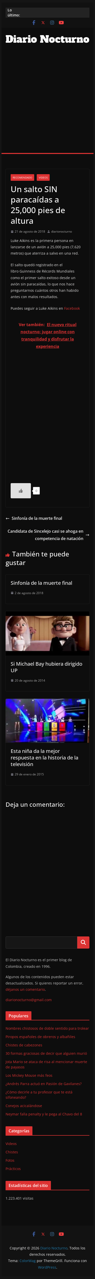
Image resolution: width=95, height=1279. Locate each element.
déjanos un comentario (25, 989)
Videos (43, 177)
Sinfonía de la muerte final (34, 518)
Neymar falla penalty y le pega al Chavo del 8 (44, 1114)
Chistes (12, 1152)
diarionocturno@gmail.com (29, 999)
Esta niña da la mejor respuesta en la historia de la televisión (44, 758)
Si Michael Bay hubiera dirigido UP (46, 667)
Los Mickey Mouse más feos (29, 1075)
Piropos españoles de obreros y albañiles (40, 1036)
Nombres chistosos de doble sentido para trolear (47, 1028)
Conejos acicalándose (24, 1105)
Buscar (83, 942)
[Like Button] (21, 490)
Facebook (72, 308)
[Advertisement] (47, 103)
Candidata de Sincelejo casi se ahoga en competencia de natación (48, 534)
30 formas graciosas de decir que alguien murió (46, 1053)
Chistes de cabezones (24, 1045)
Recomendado (22, 177)
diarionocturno (61, 231)
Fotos (10, 1160)
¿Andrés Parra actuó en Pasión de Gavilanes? (44, 1083)
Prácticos (13, 1168)
